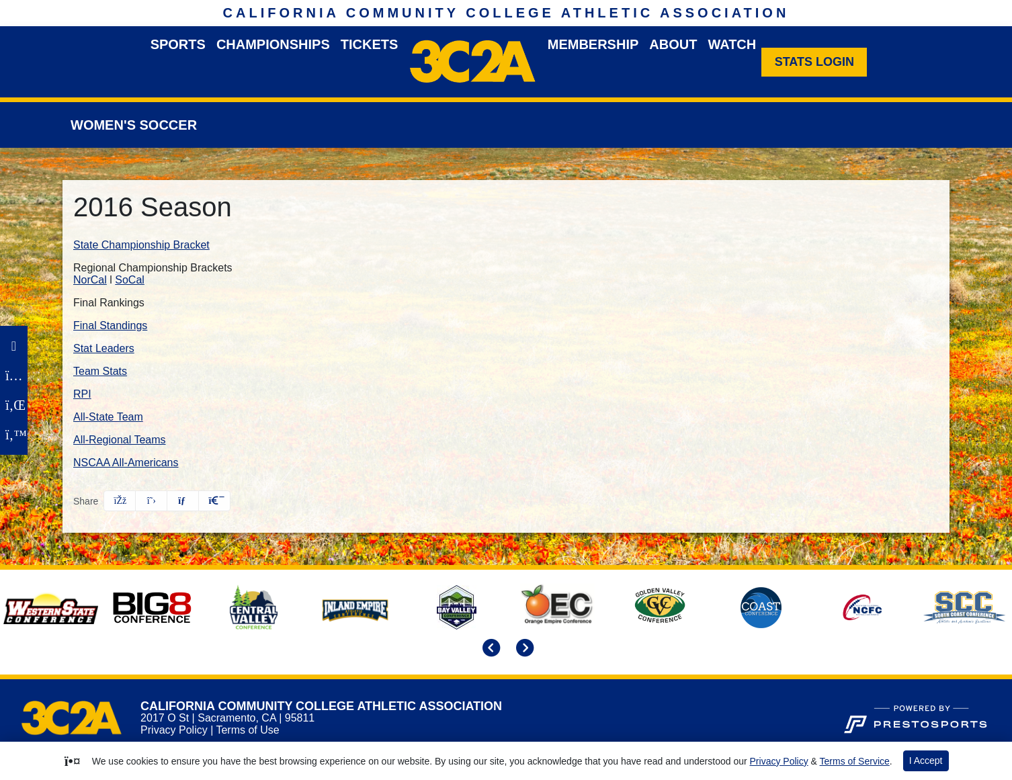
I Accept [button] (926, 760)
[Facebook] (14, 346)
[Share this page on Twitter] (151, 500)
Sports (178, 44)
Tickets (369, 44)
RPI (82, 394)
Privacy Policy (174, 730)
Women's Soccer (134, 125)
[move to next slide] (522, 649)
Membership (593, 44)
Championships (273, 44)
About (673, 44)
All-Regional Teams (119, 439)
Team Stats (100, 371)
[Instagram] (14, 375)
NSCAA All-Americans (126, 462)
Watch (732, 44)
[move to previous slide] (489, 649)
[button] (214, 500)
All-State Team (108, 417)
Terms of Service (855, 761)
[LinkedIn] (14, 405)
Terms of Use (247, 730)
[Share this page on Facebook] (119, 500)
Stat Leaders (103, 348)
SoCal (129, 280)
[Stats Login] (814, 62)
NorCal (90, 280)
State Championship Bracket (141, 245)
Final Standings (110, 325)
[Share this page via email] (183, 500)
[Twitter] (14, 434)
